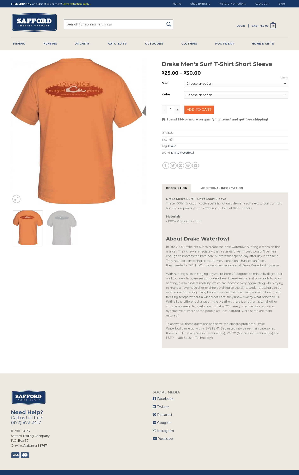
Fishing (19, 43)
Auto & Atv (117, 43)
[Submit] (170, 22)
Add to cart (199, 110)
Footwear (224, 43)
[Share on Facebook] (165, 165)
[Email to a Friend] (180, 165)
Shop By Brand (200, 3)
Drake (172, 146)
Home (177, 3)
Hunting (50, 43)
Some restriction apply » (76, 4)
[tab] (176, 188)
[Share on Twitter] (173, 165)
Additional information (222, 188)
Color (166, 94)
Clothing (189, 43)
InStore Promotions (232, 3)
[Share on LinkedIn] (195, 165)
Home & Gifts (263, 43)
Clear (284, 77)
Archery (82, 43)
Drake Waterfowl (182, 152)
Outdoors (154, 43)
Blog (282, 3)
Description (176, 188)
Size (165, 83)
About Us (262, 4)
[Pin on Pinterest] (188, 165)
